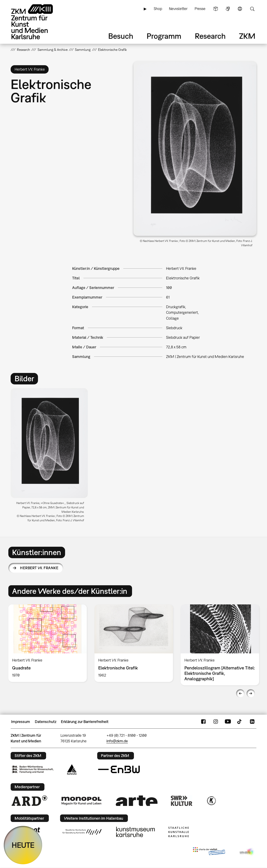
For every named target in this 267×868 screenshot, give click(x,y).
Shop (158, 8)
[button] (195, 148)
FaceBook (203, 722)
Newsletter (178, 8)
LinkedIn (252, 722)
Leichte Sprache (216, 9)
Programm (164, 35)
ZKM (247, 35)
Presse (200, 8)
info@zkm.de (117, 741)
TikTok (240, 722)
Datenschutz (45, 721)
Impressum (20, 721)
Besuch (120, 35)
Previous (240, 693)
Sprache (240, 9)
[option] (51, 456)
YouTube (228, 722)
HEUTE (23, 844)
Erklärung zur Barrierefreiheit (84, 721)
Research (210, 35)
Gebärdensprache (228, 9)
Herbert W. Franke (39, 568)
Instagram (216, 722)
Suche (252, 9)
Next (251, 693)
